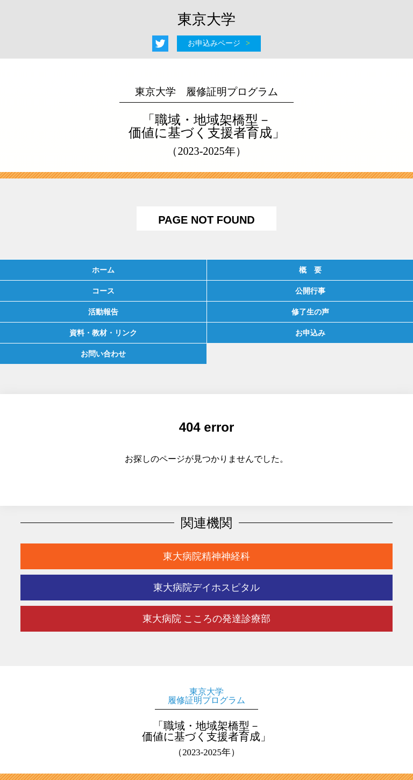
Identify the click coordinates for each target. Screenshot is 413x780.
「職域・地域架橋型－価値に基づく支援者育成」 (206, 121)
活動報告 (103, 311)
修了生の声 (310, 311)
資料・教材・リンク (103, 332)
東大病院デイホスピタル (206, 587)
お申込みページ (214, 43)
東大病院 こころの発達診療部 (207, 618)
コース (103, 291)
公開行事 (310, 291)
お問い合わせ (103, 353)
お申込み (310, 332)
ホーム (103, 270)
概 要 (310, 270)
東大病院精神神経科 (206, 556)
